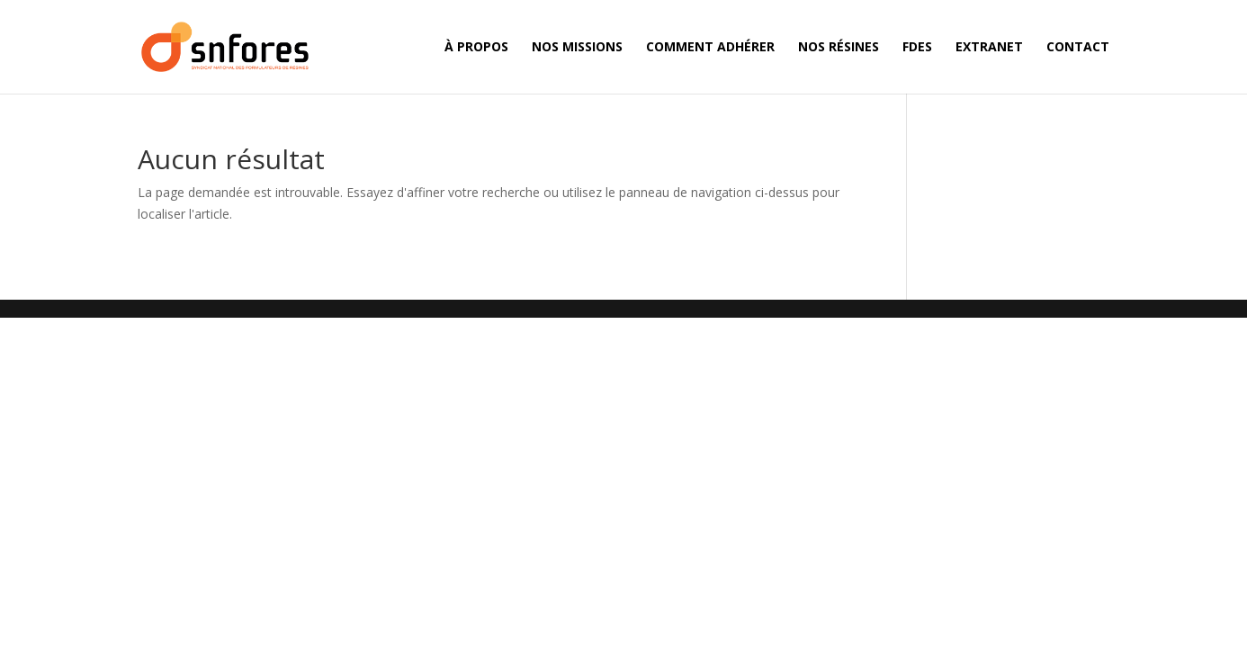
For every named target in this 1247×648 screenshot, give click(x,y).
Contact (1077, 47)
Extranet (989, 47)
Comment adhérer (710, 47)
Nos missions (577, 47)
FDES (917, 47)
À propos (476, 47)
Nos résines (838, 47)
